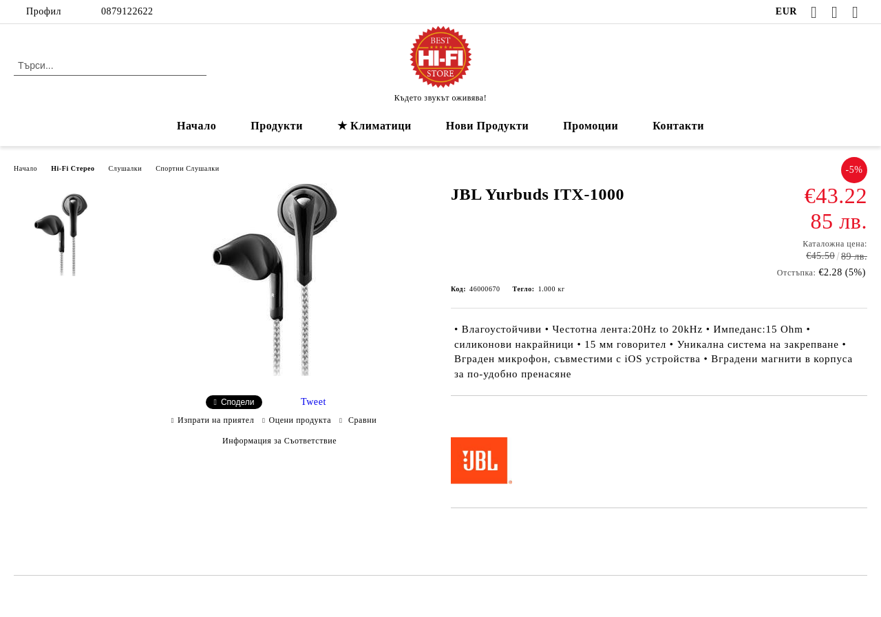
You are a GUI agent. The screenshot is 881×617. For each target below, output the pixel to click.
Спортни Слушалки (188, 168)
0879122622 (127, 11)
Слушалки (125, 168)
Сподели (238, 402)
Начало (196, 126)
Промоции (590, 126)
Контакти (678, 126)
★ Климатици (374, 126)
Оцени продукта (300, 420)
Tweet (313, 402)
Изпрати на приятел (216, 420)
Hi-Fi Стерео (72, 168)
